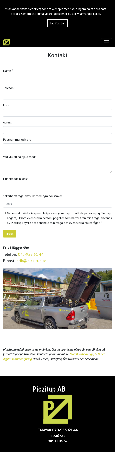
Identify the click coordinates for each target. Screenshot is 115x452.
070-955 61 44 (30, 254)
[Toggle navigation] (106, 42)
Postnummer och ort (17, 139)
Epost (7, 105)
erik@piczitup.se (31, 260)
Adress (7, 122)
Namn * (8, 71)
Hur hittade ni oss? (15, 179)
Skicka (10, 234)
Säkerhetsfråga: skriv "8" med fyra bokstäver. (32, 196)
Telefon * (9, 88)
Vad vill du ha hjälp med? (19, 157)
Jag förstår (57, 23)
